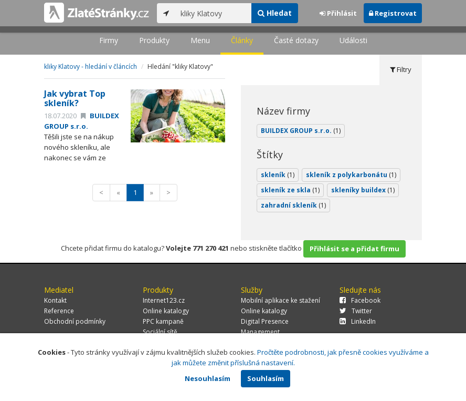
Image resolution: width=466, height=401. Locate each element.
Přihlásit (338, 13)
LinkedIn (358, 321)
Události (353, 40)
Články (242, 40)
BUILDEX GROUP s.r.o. (81, 121)
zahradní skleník (293, 205)
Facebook (360, 300)
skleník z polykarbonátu (351, 174)
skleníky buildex (363, 190)
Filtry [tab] (400, 69)
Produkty (154, 40)
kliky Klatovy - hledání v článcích (90, 66)
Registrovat (393, 13)
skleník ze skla (290, 190)
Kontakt (55, 300)
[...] (213, 13)
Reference (59, 310)
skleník (277, 174)
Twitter (356, 310)
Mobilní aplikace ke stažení (280, 300)
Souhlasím (265, 378)
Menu (200, 40)
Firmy (108, 40)
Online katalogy (166, 310)
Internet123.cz (164, 300)
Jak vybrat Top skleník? (74, 98)
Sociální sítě (160, 331)
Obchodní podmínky (74, 321)
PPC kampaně (163, 321)
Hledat (275, 13)
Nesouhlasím (207, 378)
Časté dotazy (296, 40)
